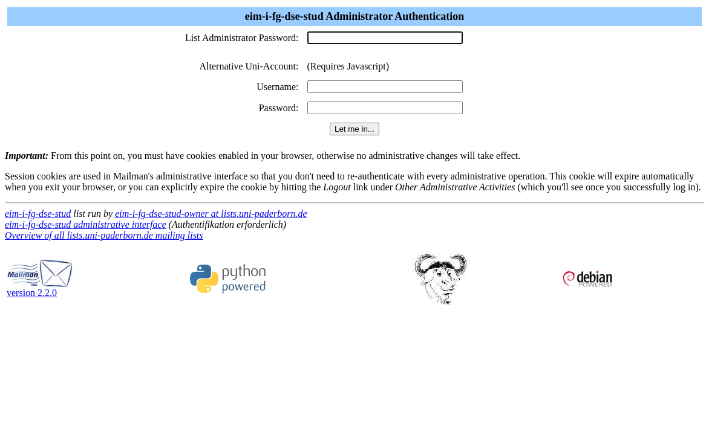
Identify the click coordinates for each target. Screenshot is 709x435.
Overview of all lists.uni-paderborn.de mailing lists (104, 235)
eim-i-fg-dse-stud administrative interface (85, 224)
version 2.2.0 (40, 288)
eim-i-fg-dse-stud (38, 213)
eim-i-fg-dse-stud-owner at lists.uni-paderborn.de (211, 213)
